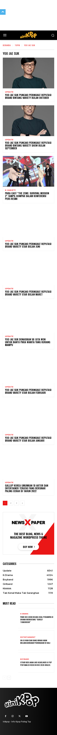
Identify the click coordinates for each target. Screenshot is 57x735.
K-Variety (10, 190)
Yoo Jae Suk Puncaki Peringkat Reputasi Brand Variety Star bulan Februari (28, 391)
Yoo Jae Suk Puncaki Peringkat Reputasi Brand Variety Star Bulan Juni (28, 245)
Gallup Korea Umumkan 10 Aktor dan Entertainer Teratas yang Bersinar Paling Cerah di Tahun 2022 (26, 488)
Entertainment (27, 637)
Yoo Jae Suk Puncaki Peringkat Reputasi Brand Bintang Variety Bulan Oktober (28, 96)
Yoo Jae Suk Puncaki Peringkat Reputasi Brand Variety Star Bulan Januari (28, 439)
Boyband (24, 659)
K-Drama (24, 614)
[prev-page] (4, 677)
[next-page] (22, 503)
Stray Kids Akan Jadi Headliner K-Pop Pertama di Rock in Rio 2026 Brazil (36, 663)
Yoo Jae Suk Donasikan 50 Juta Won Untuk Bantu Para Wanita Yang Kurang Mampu (27, 342)
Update (9, 92)
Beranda (7, 45)
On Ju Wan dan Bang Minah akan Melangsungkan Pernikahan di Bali (35, 641)
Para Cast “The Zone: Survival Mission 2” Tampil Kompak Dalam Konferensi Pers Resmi (27, 196)
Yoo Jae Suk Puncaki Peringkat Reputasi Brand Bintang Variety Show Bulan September (28, 145)
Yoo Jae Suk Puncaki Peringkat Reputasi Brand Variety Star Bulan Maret (28, 293)
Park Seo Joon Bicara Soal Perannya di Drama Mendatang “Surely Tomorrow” (36, 619)
